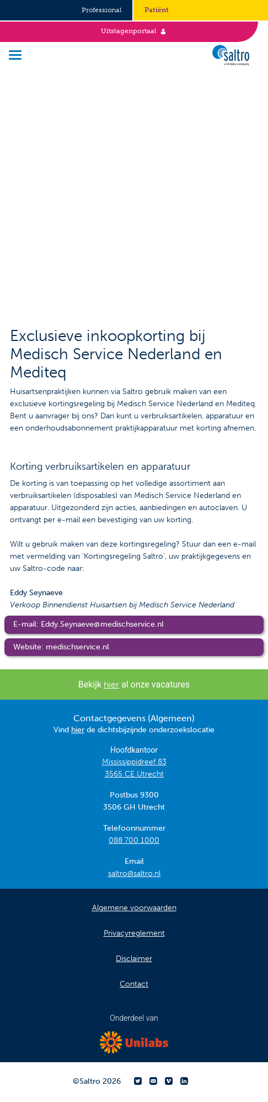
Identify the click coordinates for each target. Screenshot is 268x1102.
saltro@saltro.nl (134, 873)
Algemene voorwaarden (134, 907)
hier (111, 684)
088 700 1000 (134, 840)
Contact (134, 984)
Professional (101, 10)
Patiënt (156, 10)
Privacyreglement (134, 933)
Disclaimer (134, 958)
